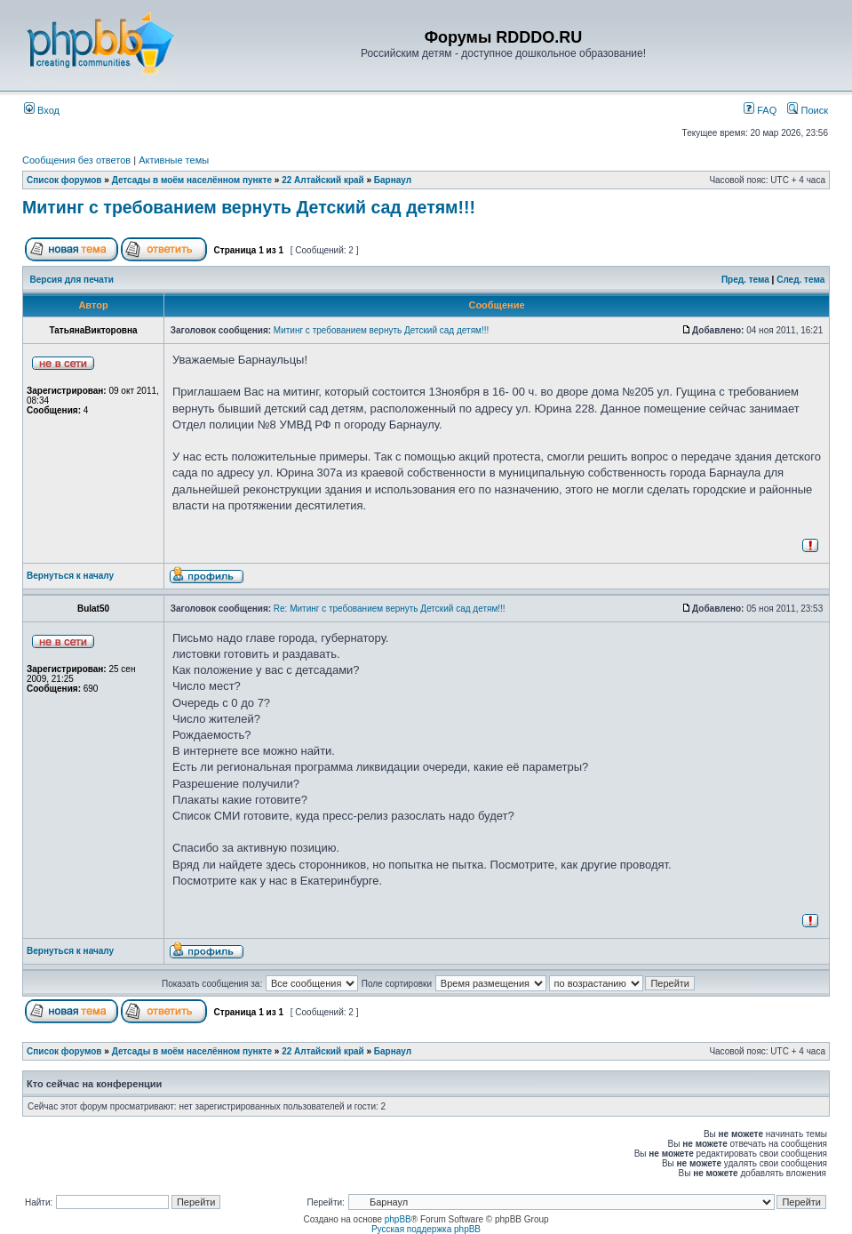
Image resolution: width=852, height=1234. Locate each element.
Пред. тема (745, 279)
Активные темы (174, 160)
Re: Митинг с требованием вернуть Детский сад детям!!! (390, 608)
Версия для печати (72, 279)
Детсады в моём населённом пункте (192, 180)
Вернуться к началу (70, 576)
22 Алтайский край (323, 180)
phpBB (398, 1219)
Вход (42, 110)
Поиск (807, 110)
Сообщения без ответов (76, 160)
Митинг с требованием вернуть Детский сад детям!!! (248, 207)
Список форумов (64, 180)
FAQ (760, 110)
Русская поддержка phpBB (426, 1229)
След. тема (800, 279)
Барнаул (392, 180)
